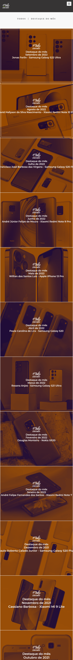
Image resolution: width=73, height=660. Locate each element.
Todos (21, 19)
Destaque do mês (43, 19)
